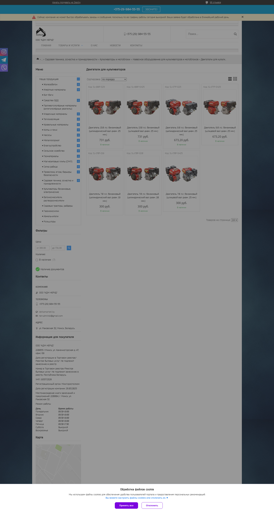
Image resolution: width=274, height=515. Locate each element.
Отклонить (152, 505)
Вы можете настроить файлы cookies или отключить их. (136, 497)
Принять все (126, 505)
